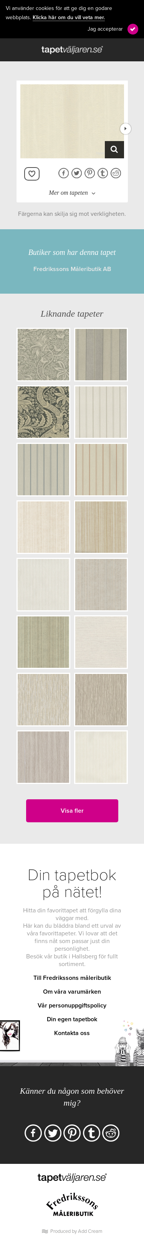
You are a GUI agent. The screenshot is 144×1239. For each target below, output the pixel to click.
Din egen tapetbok (72, 1019)
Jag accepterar (105, 29)
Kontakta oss (72, 1033)
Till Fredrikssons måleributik (72, 978)
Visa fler (72, 811)
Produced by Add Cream (76, 1231)
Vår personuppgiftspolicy (72, 1005)
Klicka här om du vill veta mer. (69, 18)
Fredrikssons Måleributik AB (72, 269)
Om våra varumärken (72, 992)
